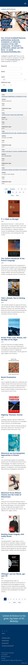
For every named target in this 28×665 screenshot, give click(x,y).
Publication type (5, 82)
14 (13, 192)
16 (20, 192)
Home (3, 633)
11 (25, 189)
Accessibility (4, 654)
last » (18, 195)
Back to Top (24, 663)
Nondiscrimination (5, 656)
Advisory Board (5, 640)
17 (24, 192)
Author (3, 71)
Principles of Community (8, 645)
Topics (3, 77)
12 (6, 192)
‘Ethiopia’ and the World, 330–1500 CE (13, 575)
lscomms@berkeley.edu (11, 52)
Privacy (3, 658)
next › (13, 195)
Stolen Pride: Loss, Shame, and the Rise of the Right (13, 338)
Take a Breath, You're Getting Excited (13, 299)
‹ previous (13, 189)
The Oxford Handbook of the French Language (12, 259)
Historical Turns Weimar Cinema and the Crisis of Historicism (11, 495)
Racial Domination (8, 377)
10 (22, 189)
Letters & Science (8, 9)
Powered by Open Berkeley (7, 652)
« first (6, 189)
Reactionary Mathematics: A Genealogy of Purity (14, 96)
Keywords (4, 66)
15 (17, 192)
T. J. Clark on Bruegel (10, 219)
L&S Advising (5, 643)
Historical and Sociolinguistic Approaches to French (13, 454)
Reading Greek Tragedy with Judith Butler (12, 114)
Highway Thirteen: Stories (11, 415)
